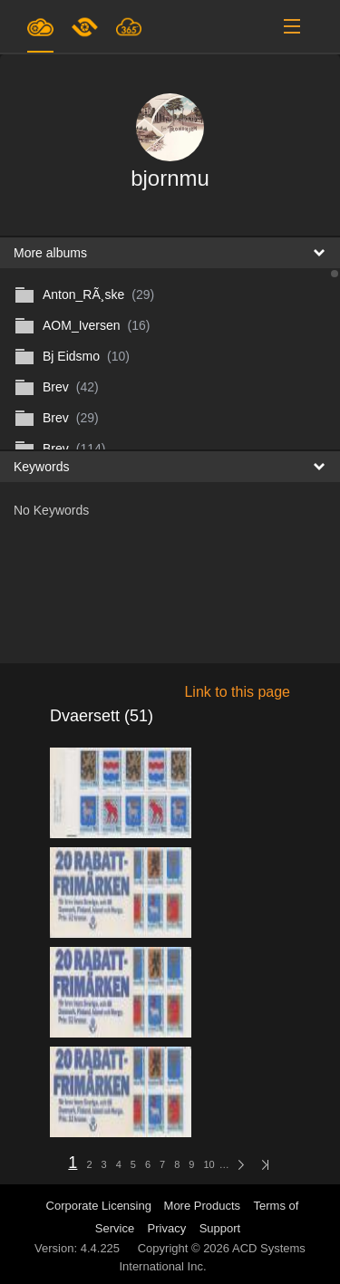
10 (208, 1164)
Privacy (167, 1228)
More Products (202, 1205)
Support (220, 1228)
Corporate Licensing (100, 1205)
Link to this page (237, 692)
